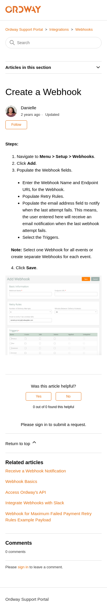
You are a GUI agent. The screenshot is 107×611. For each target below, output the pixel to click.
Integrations (59, 29)
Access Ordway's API (25, 492)
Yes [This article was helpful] (39, 396)
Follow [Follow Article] (16, 125)
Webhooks (84, 29)
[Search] (53, 42)
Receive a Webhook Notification (35, 470)
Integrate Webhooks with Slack (34, 502)
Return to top (21, 442)
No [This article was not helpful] (68, 396)
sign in (23, 567)
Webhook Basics (21, 481)
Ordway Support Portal (24, 29)
